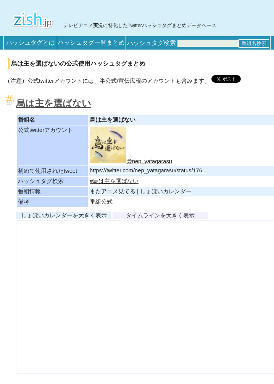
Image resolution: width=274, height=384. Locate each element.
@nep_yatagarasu (131, 161)
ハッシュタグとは (30, 42)
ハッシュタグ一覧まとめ (91, 42)
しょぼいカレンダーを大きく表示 (64, 215)
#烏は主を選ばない (114, 181)
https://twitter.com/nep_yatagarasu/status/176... (148, 170)
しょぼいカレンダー (166, 191)
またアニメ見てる (112, 191)
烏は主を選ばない (53, 103)
